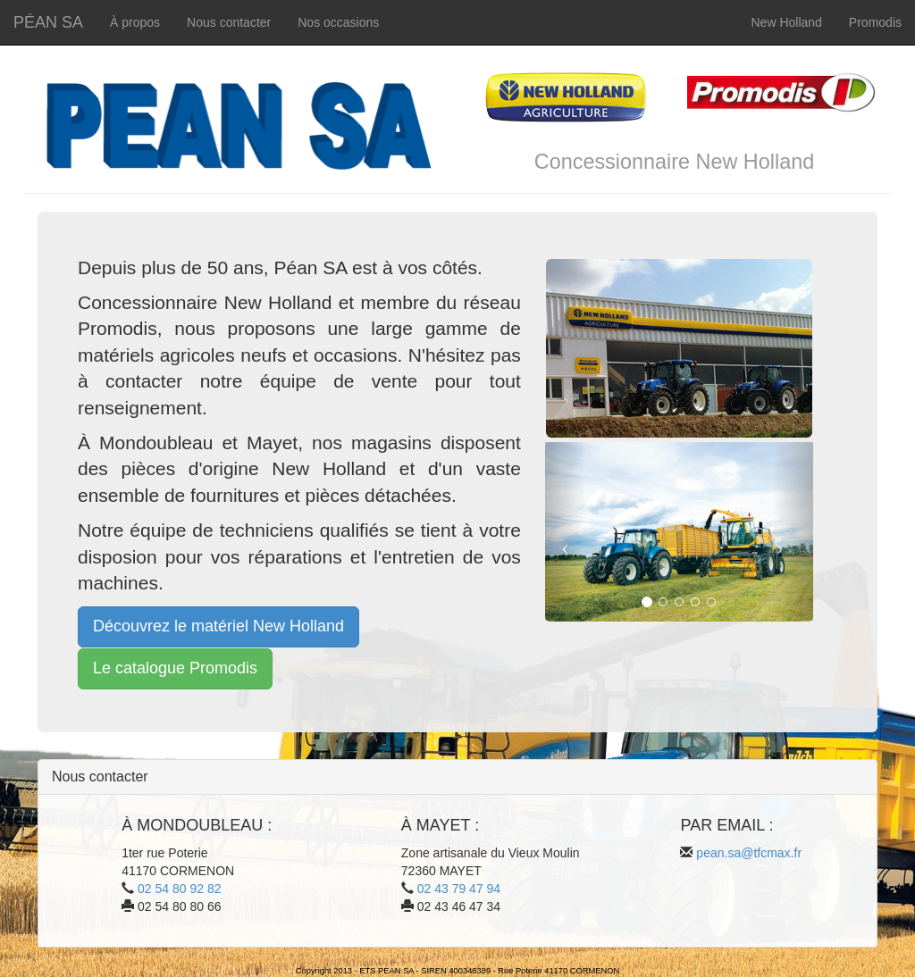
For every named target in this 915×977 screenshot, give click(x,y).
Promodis (875, 22)
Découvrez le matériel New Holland (218, 626)
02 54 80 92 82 (179, 888)
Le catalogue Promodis (175, 668)
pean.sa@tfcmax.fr (749, 853)
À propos (135, 22)
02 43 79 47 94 (458, 888)
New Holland (786, 22)
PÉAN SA (48, 22)
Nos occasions (338, 22)
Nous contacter (229, 22)
